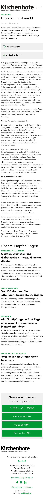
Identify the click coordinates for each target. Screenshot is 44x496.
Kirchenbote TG (22, 416)
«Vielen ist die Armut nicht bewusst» (19, 358)
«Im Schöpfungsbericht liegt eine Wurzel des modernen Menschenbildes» (20, 322)
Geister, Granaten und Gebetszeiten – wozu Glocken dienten (21, 257)
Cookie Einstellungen (22, 491)
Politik (11, 354)
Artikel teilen (11, 55)
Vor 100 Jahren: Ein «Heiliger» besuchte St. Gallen (22, 293)
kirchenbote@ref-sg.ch (22, 478)
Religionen (6, 15)
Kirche (4, 288)
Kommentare (11, 46)
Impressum (28, 487)
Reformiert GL (22, 433)
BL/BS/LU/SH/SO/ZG (22, 408)
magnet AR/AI (22, 424)
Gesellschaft (7, 251)
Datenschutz (17, 487)
